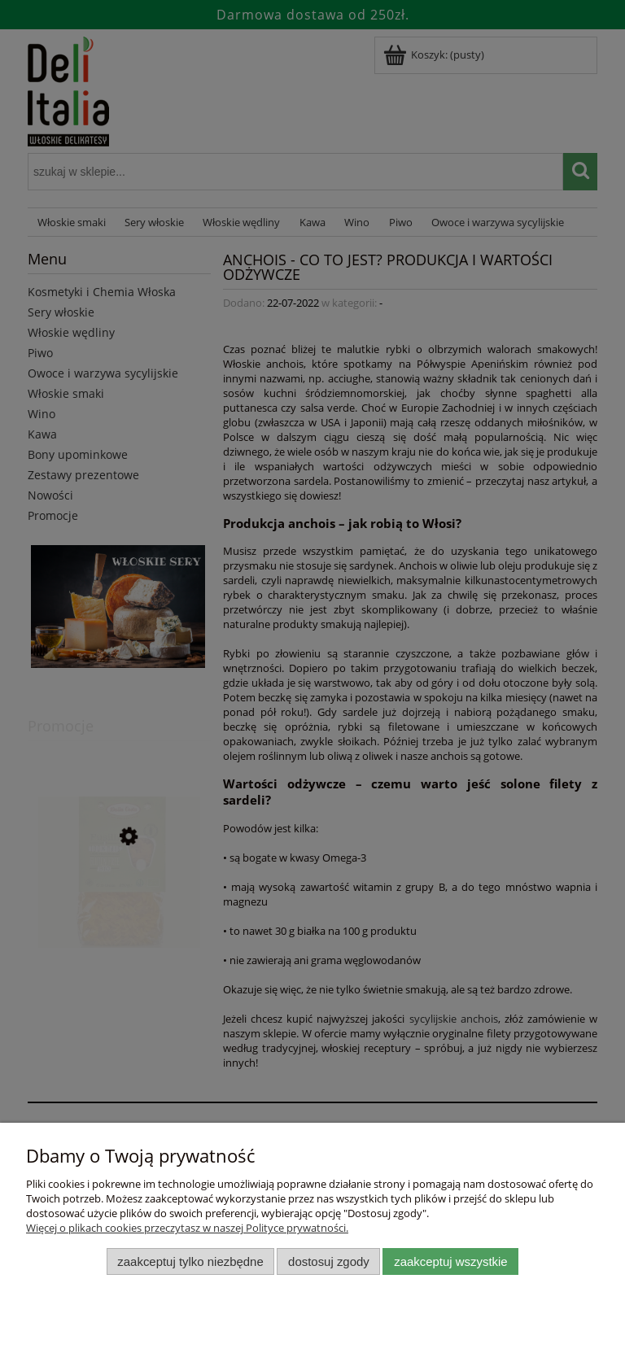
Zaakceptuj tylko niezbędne (190, 1261)
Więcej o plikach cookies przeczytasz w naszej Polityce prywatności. (187, 1227)
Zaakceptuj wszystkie (450, 1261)
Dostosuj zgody (328, 1261)
